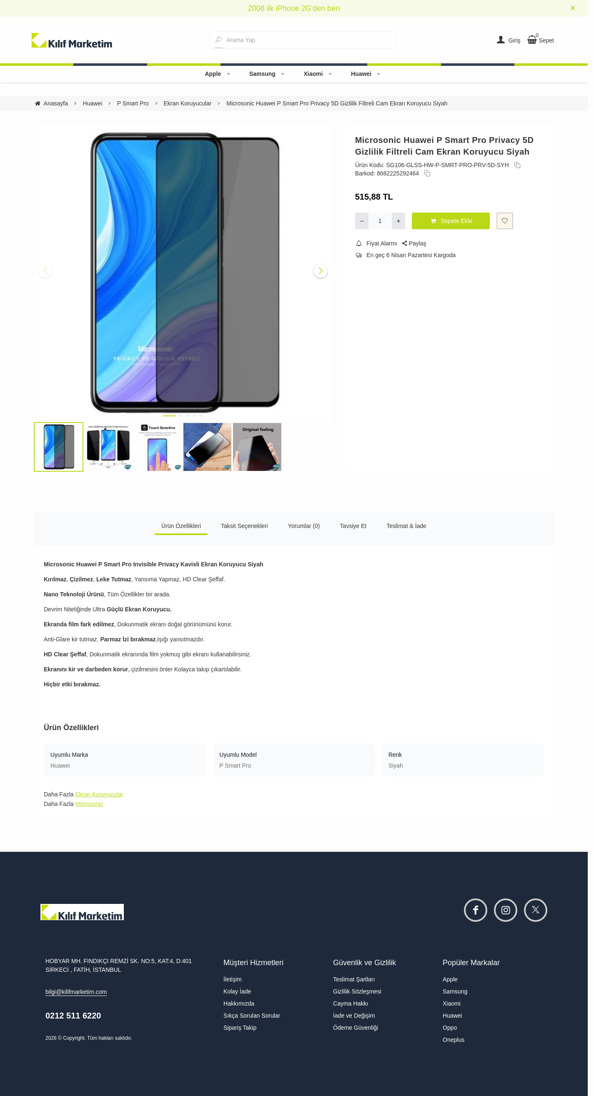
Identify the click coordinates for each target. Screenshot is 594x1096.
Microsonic (89, 804)
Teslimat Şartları (354, 979)
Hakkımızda (238, 1003)
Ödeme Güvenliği (355, 1027)
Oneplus (453, 1039)
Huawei (367, 73)
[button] (169, 415)
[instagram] (505, 910)
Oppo (450, 1027)
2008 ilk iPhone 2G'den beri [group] (294, 8)
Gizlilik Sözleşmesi (357, 991)
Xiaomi (318, 73)
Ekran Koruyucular (99, 794)
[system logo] (72, 40)
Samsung (268, 73)
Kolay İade (237, 991)
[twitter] (535, 910)
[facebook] (475, 910)
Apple (218, 73)
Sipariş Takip (239, 1027)
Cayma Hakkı (350, 1003)
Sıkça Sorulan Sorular (251, 1015)
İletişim (232, 979)
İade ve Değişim (354, 1015)
